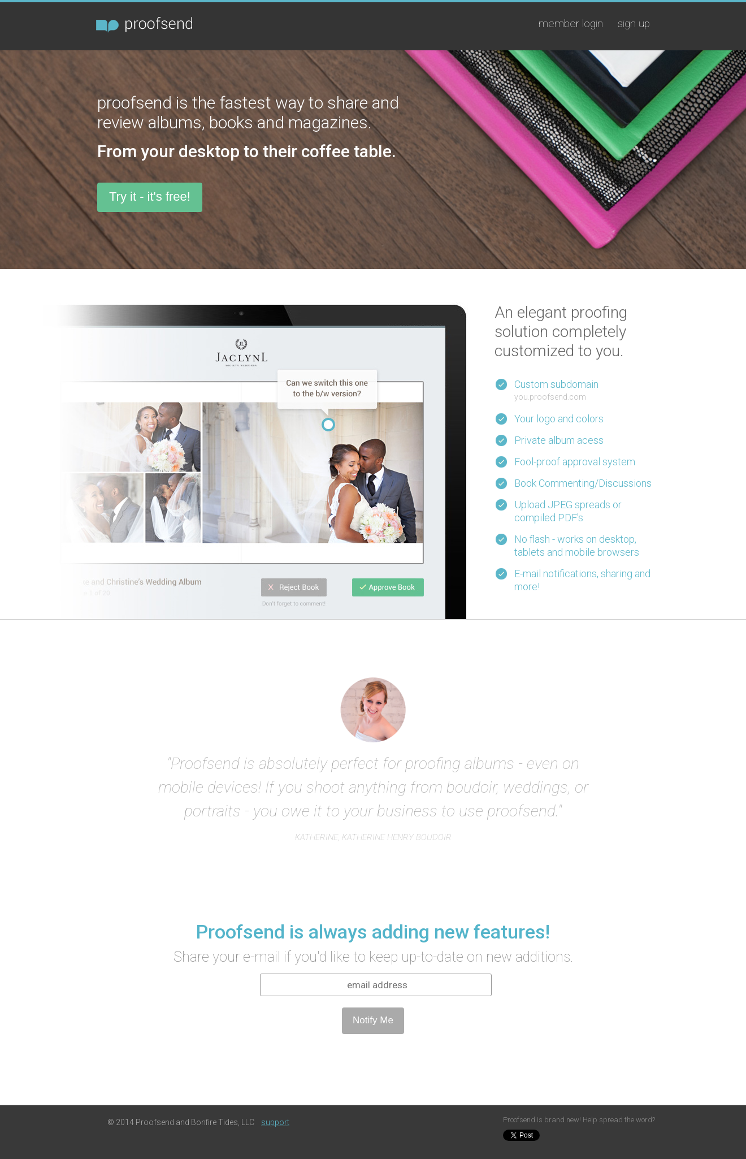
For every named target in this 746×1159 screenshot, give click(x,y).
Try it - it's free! (149, 196)
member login (571, 23)
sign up (634, 23)
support (275, 1122)
